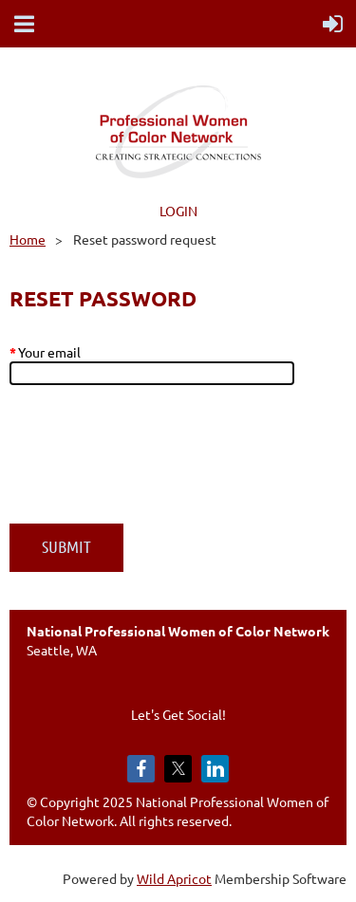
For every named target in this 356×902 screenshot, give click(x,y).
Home (27, 239)
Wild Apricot (174, 878)
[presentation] (153, 464)
